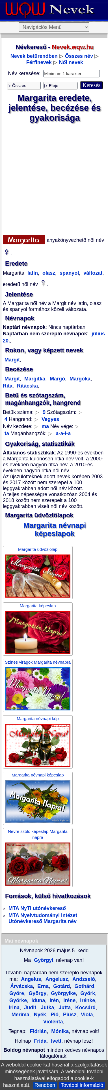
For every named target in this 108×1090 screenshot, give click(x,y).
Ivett (55, 1041)
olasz (48, 273)
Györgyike (62, 993)
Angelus (31, 979)
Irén (53, 1000)
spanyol (68, 273)
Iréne (68, 1000)
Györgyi (43, 960)
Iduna (37, 1000)
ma (45, 426)
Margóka (79, 379)
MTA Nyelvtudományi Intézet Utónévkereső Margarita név (42, 918)
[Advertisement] (53, 179)
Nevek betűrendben (34, 56)
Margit (12, 360)
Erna (42, 986)
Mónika (59, 1031)
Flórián (38, 1031)
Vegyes (50, 419)
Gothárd (83, 986)
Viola (86, 1014)
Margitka (34, 379)
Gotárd (61, 986)
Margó (56, 379)
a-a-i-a (63, 433)
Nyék (39, 1014)
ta (7, 433)
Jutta (64, 1007)
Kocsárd (85, 1007)
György (36, 993)
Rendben (44, 1085)
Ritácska (27, 386)
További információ (82, 1085)
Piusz (69, 1014)
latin (32, 273)
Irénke (87, 1000)
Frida (40, 1041)
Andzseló (83, 979)
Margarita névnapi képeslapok (54, 529)
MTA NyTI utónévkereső (37, 908)
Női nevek (71, 62)
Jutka (46, 1007)
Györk (87, 993)
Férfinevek (39, 62)
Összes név (79, 56)
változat (92, 273)
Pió (54, 1014)
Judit (29, 1007)
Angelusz (56, 979)
